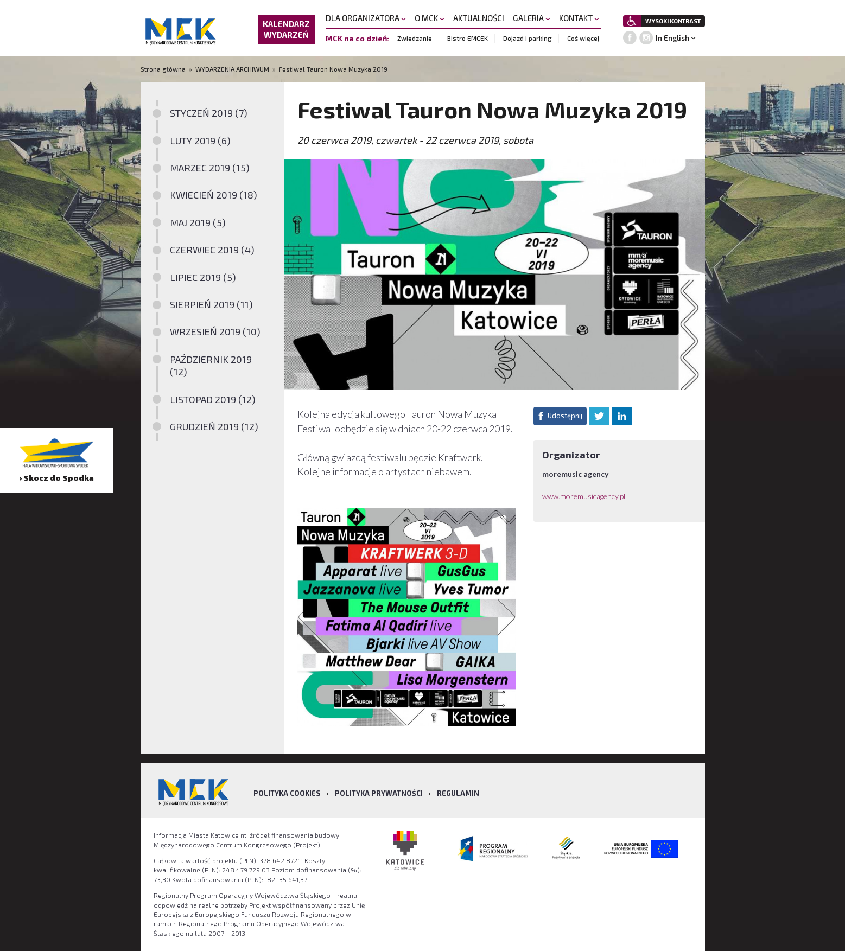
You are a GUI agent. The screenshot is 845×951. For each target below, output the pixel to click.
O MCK (429, 18)
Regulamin (458, 793)
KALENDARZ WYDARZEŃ (286, 29)
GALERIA (531, 18)
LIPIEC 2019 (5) (203, 277)
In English (672, 38)
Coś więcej (583, 38)
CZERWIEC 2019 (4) (212, 250)
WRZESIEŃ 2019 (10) (215, 331)
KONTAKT (579, 18)
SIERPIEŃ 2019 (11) (211, 304)
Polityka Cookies (287, 793)
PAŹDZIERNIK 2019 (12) (211, 365)
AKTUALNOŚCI (478, 18)
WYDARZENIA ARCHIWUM (232, 69)
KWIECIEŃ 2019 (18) (213, 195)
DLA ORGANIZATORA (366, 18)
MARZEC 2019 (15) (210, 168)
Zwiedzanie (414, 38)
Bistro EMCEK (467, 38)
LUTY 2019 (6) (200, 140)
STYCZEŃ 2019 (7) (208, 113)
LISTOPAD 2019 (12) (213, 399)
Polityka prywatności (379, 793)
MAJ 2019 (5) (198, 222)
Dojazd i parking (527, 38)
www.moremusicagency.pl (583, 496)
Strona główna (164, 69)
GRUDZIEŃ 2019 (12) (214, 426)
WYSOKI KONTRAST (673, 20)
